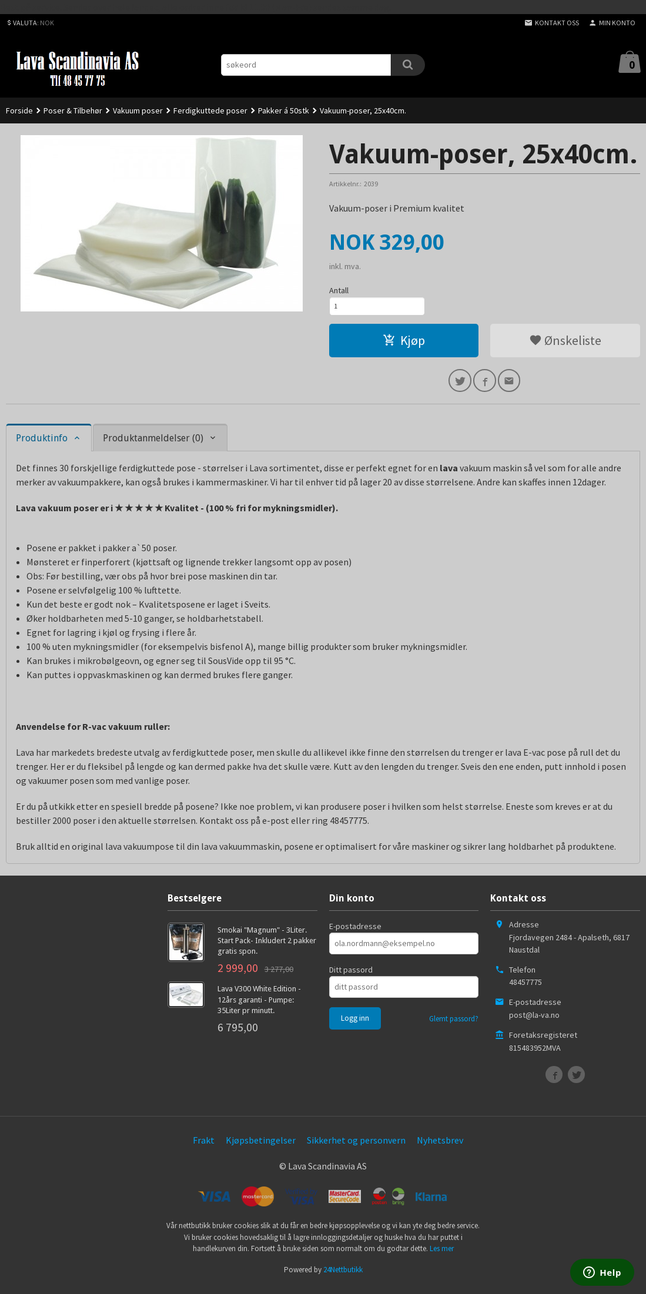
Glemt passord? (453, 1026)
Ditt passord (351, 976)
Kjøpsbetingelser (261, 1147)
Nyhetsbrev (440, 1147)
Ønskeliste (565, 344)
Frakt (204, 1147)
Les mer (442, 1256)
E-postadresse (355, 933)
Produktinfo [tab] (42, 445)
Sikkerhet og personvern (356, 1147)
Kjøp (404, 344)
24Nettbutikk (343, 1277)
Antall (339, 290)
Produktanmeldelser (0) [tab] (153, 445)
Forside (19, 110)
